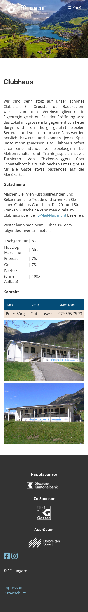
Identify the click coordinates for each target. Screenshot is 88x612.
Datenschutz (15, 593)
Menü (74, 7)
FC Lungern (32, 7)
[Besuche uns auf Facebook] (7, 556)
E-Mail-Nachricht (51, 215)
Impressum (14, 587)
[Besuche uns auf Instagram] (14, 556)
